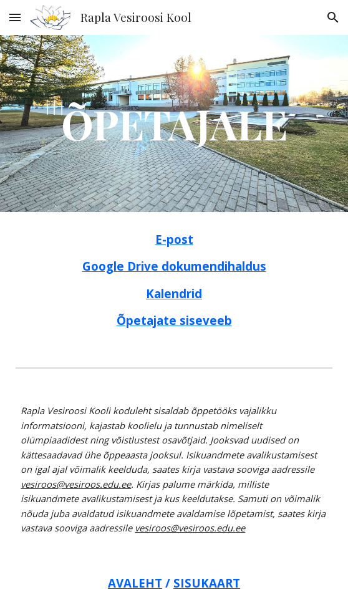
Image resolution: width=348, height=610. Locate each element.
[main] (174, 123)
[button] (15, 17)
